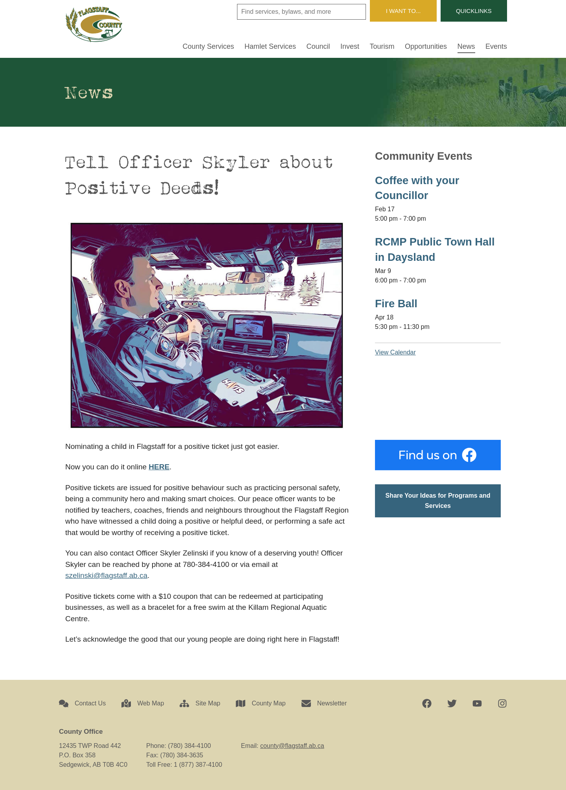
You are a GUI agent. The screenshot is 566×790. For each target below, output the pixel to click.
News (466, 46)
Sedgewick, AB (438, 397)
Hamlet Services (270, 46)
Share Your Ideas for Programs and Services (437, 500)
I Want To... (403, 10)
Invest (349, 46)
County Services (208, 46)
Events (496, 46)
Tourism (382, 46)
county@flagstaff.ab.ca (292, 745)
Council (318, 46)
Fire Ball (396, 303)
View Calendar (395, 352)
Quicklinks (474, 10)
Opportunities (426, 46)
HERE (159, 467)
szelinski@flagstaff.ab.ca (106, 575)
